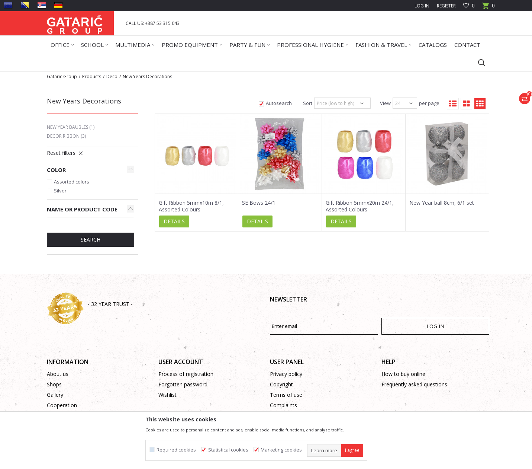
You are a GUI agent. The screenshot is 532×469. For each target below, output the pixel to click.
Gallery (55, 394)
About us (57, 373)
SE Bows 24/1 (258, 203)
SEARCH (90, 239)
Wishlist (167, 394)
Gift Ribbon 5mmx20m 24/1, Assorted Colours (360, 206)
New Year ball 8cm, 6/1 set (441, 203)
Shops (54, 384)
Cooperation (62, 405)
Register (446, 6)
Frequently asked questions (414, 384)
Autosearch (279, 103)
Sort (307, 103)
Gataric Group (62, 76)
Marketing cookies (281, 450)
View (385, 103)
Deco (111, 76)
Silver (60, 190)
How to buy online (403, 373)
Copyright (281, 384)
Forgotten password (182, 384)
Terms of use (286, 394)
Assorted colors (71, 181)
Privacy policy (286, 373)
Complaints (283, 405)
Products (91, 76)
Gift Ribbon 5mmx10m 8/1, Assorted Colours (191, 206)
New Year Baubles (70, 127)
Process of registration (185, 373)
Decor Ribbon (66, 136)
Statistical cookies (228, 450)
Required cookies (176, 450)
